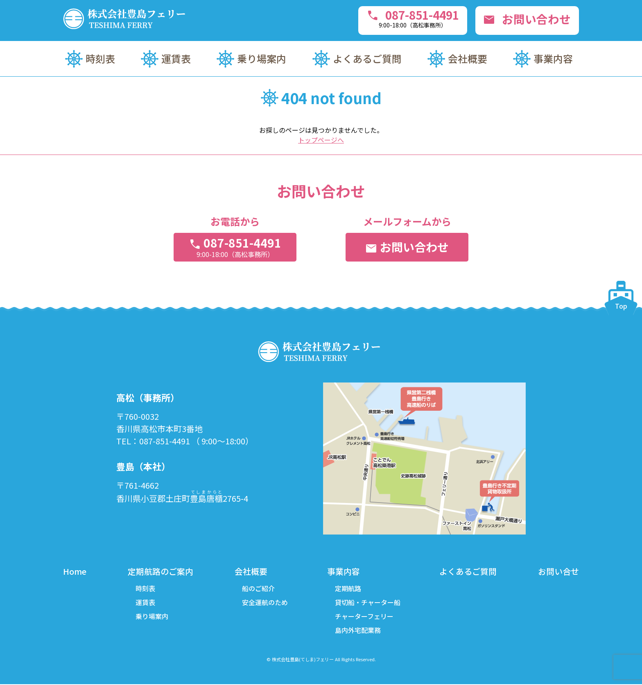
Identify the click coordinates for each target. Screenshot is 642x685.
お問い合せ (558, 571)
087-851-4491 (410, 18)
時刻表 (100, 58)
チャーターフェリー (364, 616)
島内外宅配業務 (358, 630)
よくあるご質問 (367, 58)
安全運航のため (265, 603)
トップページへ (321, 140)
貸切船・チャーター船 (367, 603)
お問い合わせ (527, 19)
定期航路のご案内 (160, 571)
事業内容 (553, 58)
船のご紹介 (258, 589)
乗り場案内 (261, 58)
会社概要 (467, 58)
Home (74, 571)
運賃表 (176, 58)
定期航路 (348, 589)
